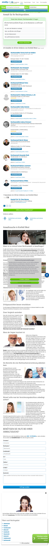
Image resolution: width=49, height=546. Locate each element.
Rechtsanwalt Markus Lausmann (21, 166)
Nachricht (6, 473)
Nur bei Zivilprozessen (10, 34)
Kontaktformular (11, 515)
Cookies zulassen (24, 279)
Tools (33, 2)
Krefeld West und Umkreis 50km (36, 219)
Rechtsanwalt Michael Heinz (19, 83)
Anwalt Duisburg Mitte (21, 136)
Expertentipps (27, 2)
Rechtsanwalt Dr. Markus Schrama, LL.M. (23, 95)
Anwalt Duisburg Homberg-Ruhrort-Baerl (25, 118)
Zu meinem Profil (16, 61)
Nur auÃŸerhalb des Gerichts (12, 37)
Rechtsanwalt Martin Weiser (19, 140)
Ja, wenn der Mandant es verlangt (13, 28)
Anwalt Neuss (20, 162)
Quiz (37, 2)
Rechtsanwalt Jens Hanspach (20, 68)
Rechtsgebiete (15, 2)
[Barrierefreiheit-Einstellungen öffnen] (47, 275)
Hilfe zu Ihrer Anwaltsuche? (24, 210)
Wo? (27, 7)
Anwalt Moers (20, 103)
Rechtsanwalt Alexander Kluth (20, 155)
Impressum (20, 285)
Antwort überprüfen (24, 42)
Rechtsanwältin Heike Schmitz (20, 107)
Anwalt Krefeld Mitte (21, 64)
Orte (21, 2)
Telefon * (5, 462)
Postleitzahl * (6, 451)
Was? (3, 7)
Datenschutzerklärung (27, 285)
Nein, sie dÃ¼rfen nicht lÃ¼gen (13, 31)
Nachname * (6, 446)
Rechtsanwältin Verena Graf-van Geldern (23, 53)
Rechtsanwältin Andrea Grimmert (21, 122)
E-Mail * (5, 467)
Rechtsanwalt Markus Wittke (19, 181)
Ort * (4, 456)
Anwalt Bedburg (20, 202)
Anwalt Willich (20, 79)
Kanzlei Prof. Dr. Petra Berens (20, 199)
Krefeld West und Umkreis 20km (14, 219)
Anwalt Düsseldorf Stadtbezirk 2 (24, 190)
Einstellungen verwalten (24, 282)
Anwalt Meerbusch (21, 91)
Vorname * (6, 440)
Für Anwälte (43, 2)
